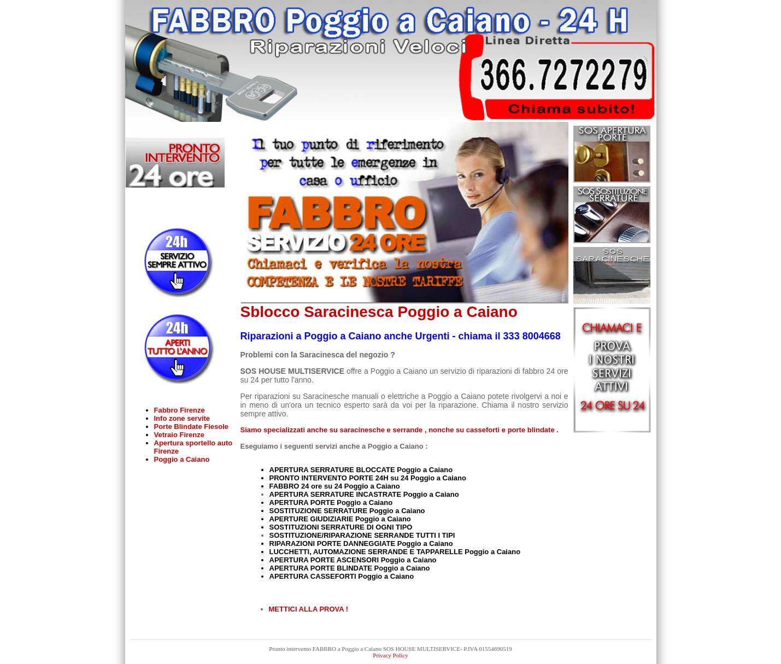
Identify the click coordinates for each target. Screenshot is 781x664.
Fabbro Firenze (179, 410)
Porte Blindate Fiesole (191, 426)
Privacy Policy (390, 655)
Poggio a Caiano (182, 459)
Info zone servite (182, 418)
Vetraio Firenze (179, 435)
